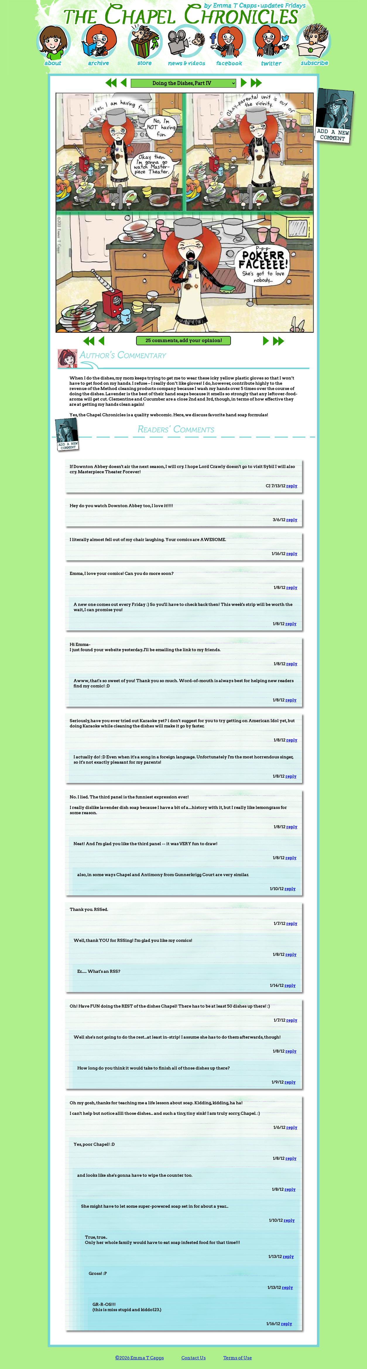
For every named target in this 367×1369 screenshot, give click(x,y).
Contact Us (193, 1358)
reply (291, 486)
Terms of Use (237, 1358)
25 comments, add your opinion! (183, 340)
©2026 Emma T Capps (139, 1358)
